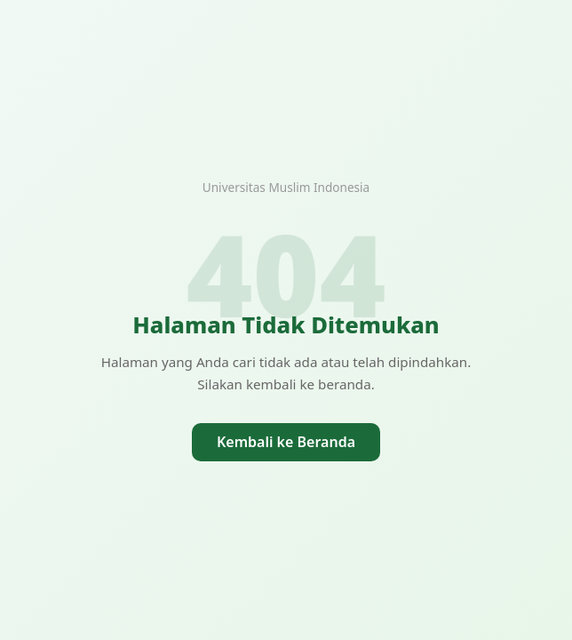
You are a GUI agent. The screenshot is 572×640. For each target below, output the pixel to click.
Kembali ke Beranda (286, 442)
